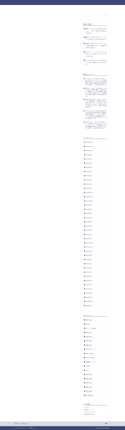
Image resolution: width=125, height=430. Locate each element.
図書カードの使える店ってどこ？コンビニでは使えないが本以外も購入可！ (96, 38)
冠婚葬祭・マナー (91, 362)
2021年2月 (89, 284)
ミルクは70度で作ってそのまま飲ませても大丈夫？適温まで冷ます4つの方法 (96, 62)
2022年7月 (89, 213)
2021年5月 (89, 272)
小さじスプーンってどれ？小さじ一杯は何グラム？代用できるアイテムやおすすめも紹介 (96, 54)
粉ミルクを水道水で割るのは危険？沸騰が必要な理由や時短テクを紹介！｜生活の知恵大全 (96, 83)
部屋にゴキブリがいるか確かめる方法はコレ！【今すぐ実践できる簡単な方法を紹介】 (96, 31)
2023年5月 (89, 171)
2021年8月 (89, 259)
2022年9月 (89, 205)
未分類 (88, 324)
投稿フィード (89, 410)
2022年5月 (89, 222)
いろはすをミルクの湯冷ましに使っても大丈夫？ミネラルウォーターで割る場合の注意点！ (95, 80)
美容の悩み (89, 374)
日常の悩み (89, 320)
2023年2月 (89, 184)
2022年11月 (89, 196)
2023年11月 (89, 146)
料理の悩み (89, 341)
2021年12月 (89, 243)
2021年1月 (89, 289)
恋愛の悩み (89, 378)
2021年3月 (89, 280)
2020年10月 (89, 301)
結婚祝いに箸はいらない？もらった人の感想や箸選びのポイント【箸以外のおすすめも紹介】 (96, 45)
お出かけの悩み (90, 357)
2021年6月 (89, 268)
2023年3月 (89, 180)
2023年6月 (89, 167)
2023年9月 (89, 154)
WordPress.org (89, 414)
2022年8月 (89, 209)
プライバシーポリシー (21, 428)
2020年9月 (89, 305)
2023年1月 (89, 188)
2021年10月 (89, 251)
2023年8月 (89, 159)
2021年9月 (89, 255)
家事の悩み (89, 332)
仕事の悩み (89, 383)
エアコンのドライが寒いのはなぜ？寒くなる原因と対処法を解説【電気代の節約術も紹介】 (95, 112)
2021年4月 (89, 276)
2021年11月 (89, 247)
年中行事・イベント (92, 349)
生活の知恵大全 (62, 2)
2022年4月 (89, 226)
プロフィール (60, 7)
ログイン (87, 407)
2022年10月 (89, 201)
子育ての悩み (90, 353)
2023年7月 (89, 163)
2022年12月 (89, 192)
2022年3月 (89, 230)
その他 (88, 366)
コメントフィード (90, 412)
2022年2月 (89, 234)
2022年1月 (89, 238)
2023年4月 (89, 175)
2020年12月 (89, 293)
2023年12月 (89, 142)
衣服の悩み (89, 345)
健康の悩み (89, 387)
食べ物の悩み (90, 395)
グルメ (88, 370)
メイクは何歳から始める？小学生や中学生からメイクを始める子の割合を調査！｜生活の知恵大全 (96, 93)
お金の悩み (89, 336)
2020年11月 (89, 297)
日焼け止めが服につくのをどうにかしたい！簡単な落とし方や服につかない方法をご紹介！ (95, 101)
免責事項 (31, 428)
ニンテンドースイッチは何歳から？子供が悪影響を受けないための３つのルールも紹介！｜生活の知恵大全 (95, 126)
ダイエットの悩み (91, 328)
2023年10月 (89, 150)
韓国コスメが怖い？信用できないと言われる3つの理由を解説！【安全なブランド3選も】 (96, 90)
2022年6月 (89, 217)
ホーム (50, 7)
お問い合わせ (73, 7)
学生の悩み (89, 391)
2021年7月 (89, 263)
